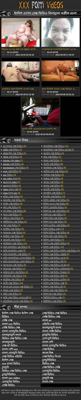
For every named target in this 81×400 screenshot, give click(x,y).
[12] (14, 240)
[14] (15, 243)
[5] (14, 200)
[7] (11, 225)
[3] (14, 146)
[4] (12, 157)
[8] (53, 186)
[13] (14, 276)
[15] (53, 247)
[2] (12, 150)
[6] (12, 178)
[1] (13, 160)
